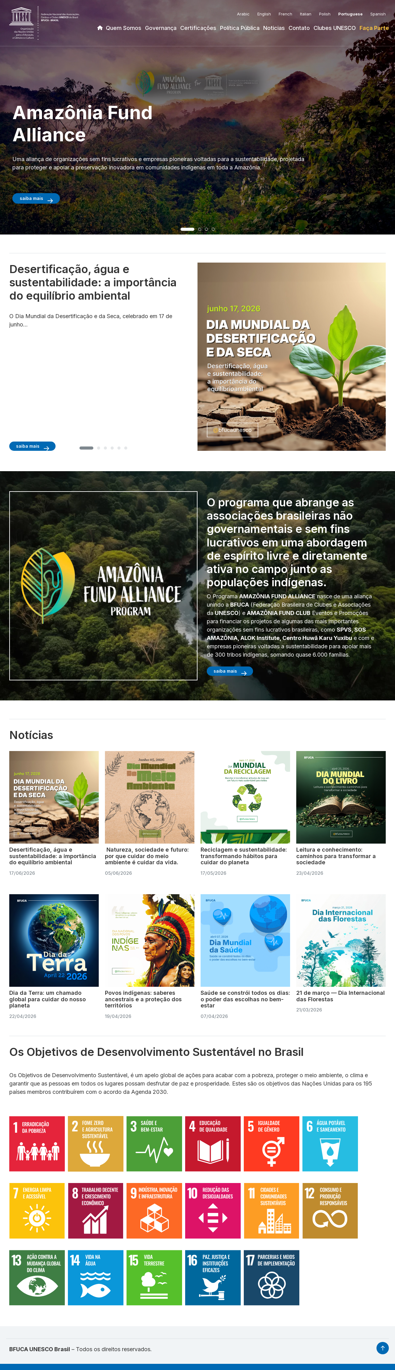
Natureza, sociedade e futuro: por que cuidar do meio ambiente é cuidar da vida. (147, 856)
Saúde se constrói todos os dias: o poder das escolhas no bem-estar (245, 999)
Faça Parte (374, 28)
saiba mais (31, 198)
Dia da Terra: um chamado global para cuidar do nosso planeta (47, 999)
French (285, 13)
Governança (161, 28)
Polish (325, 13)
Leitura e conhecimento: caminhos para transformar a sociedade (336, 856)
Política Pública (240, 28)
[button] (187, 229)
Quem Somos (123, 28)
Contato (299, 28)
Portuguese (350, 13)
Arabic (243, 13)
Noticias (274, 28)
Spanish (378, 13)
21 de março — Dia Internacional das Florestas (340, 996)
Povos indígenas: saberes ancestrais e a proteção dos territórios (143, 999)
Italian (305, 13)
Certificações (198, 28)
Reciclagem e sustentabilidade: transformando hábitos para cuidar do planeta (244, 856)
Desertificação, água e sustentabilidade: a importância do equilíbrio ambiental (52, 856)
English (264, 13)
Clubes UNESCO (335, 28)
